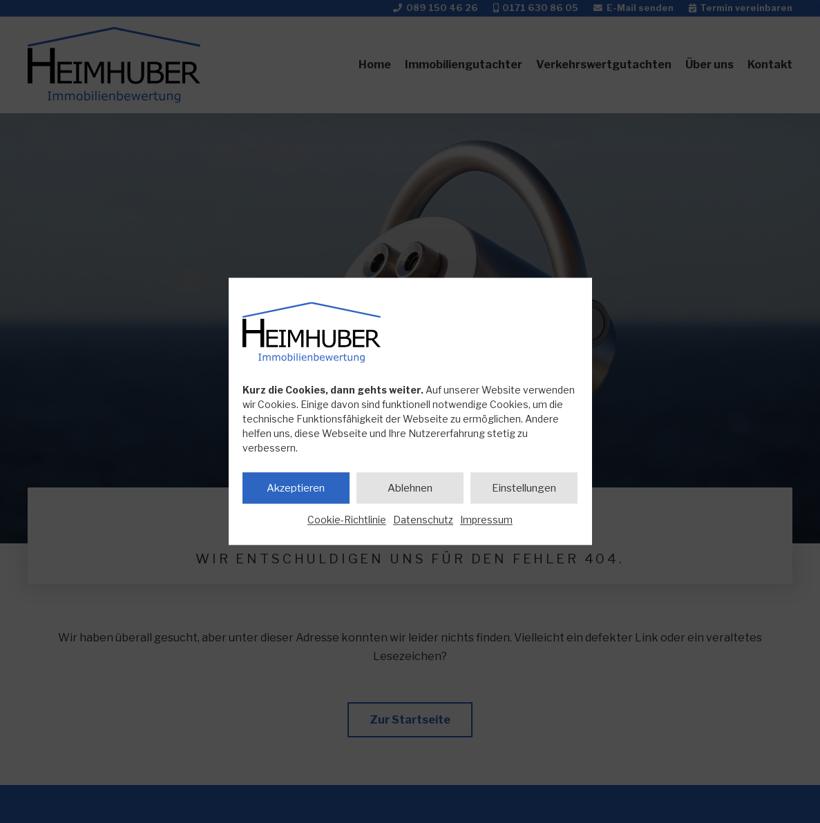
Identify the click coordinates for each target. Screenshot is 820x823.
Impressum (486, 519)
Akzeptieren (296, 488)
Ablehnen (410, 488)
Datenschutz (423, 519)
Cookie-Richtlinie (346, 519)
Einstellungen (524, 488)
